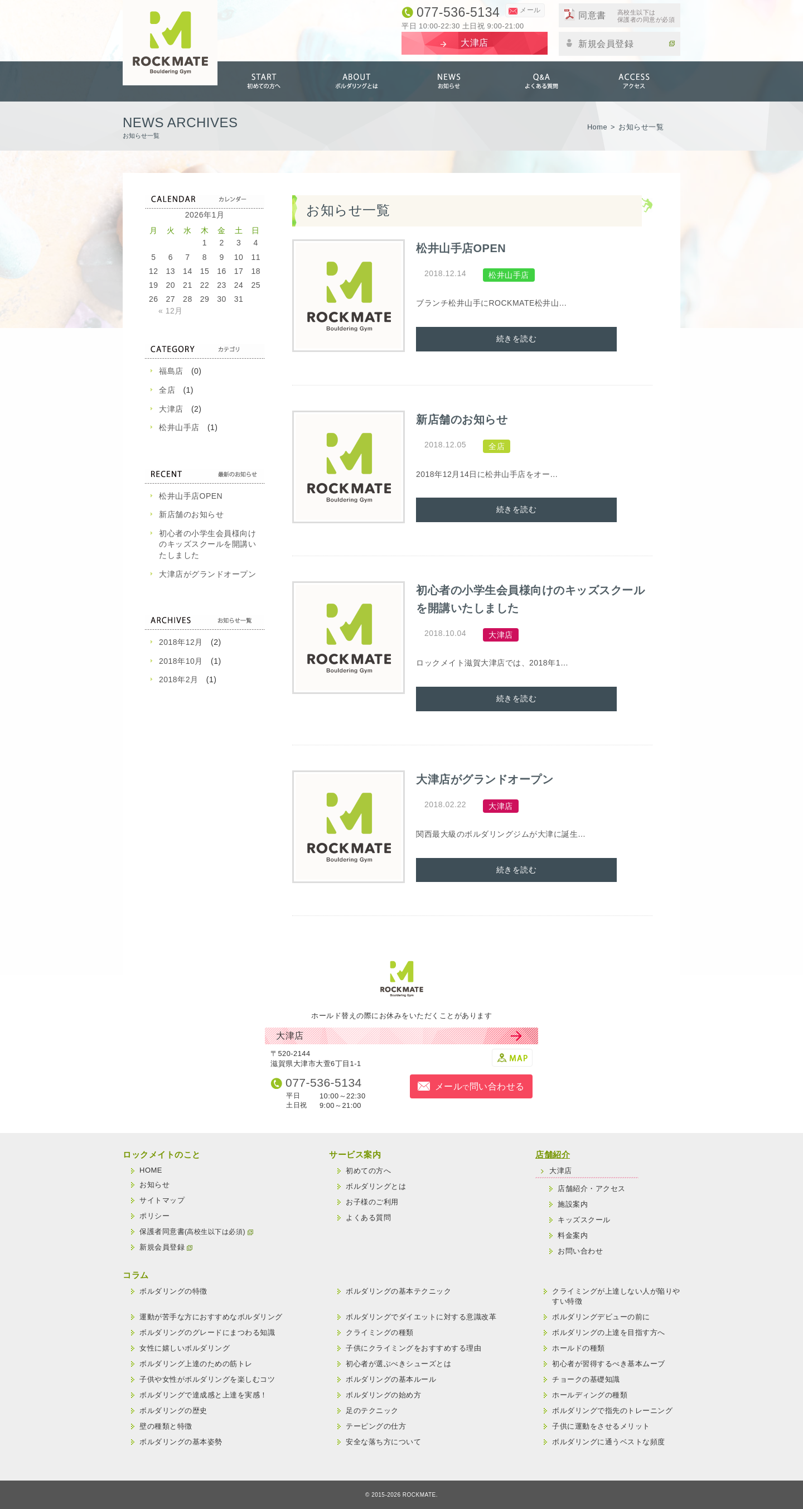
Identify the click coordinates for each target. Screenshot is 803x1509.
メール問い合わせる (480, 1086)
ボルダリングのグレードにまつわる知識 (207, 1332)
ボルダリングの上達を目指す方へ (608, 1332)
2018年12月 (181, 642)
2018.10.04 (445, 633)
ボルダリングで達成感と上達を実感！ (203, 1395)
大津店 (171, 408)
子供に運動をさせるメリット (601, 1426)
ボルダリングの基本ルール (391, 1379)
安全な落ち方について (383, 1442)
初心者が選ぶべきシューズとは (398, 1363)
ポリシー (154, 1216)
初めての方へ (263, 81)
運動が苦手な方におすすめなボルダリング (211, 1317)
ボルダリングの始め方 (383, 1395)
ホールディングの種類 (589, 1395)
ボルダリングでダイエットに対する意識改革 (421, 1317)
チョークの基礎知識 (586, 1379)
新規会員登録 (626, 43)
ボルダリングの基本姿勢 (180, 1442)
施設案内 (573, 1204)
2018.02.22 (445, 804)
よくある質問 (541, 81)
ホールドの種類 (578, 1348)
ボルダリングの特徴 (173, 1291)
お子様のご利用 (372, 1202)
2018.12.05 (445, 444)
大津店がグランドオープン (207, 574)
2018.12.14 (445, 273)
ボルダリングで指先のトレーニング (612, 1410)
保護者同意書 (196, 1231)
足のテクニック (372, 1410)
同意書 (626, 16)
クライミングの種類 (380, 1332)
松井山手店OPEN (190, 495)
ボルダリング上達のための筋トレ (196, 1363)
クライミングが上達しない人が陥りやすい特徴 (616, 1296)
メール (530, 10)
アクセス (634, 81)
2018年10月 (181, 661)
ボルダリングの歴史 (173, 1410)
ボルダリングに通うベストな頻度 (608, 1442)
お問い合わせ (580, 1251)
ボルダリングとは (356, 81)
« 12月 (170, 310)
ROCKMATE (419, 1495)
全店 (167, 389)
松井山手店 (179, 427)
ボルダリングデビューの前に (601, 1317)
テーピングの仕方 (376, 1426)
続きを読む (516, 338)
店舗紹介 (552, 1154)
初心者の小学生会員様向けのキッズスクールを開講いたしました (207, 544)
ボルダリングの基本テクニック (398, 1291)
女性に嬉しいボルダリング (184, 1348)
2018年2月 (178, 679)
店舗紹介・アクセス (592, 1188)
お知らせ (449, 81)
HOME (150, 1170)
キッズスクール (584, 1220)
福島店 (171, 371)
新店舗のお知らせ (191, 514)
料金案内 (573, 1235)
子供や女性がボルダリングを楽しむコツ (207, 1379)
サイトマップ (162, 1200)
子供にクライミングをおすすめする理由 (413, 1348)
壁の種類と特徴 (165, 1426)
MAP (512, 1058)
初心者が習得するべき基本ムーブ (608, 1363)
